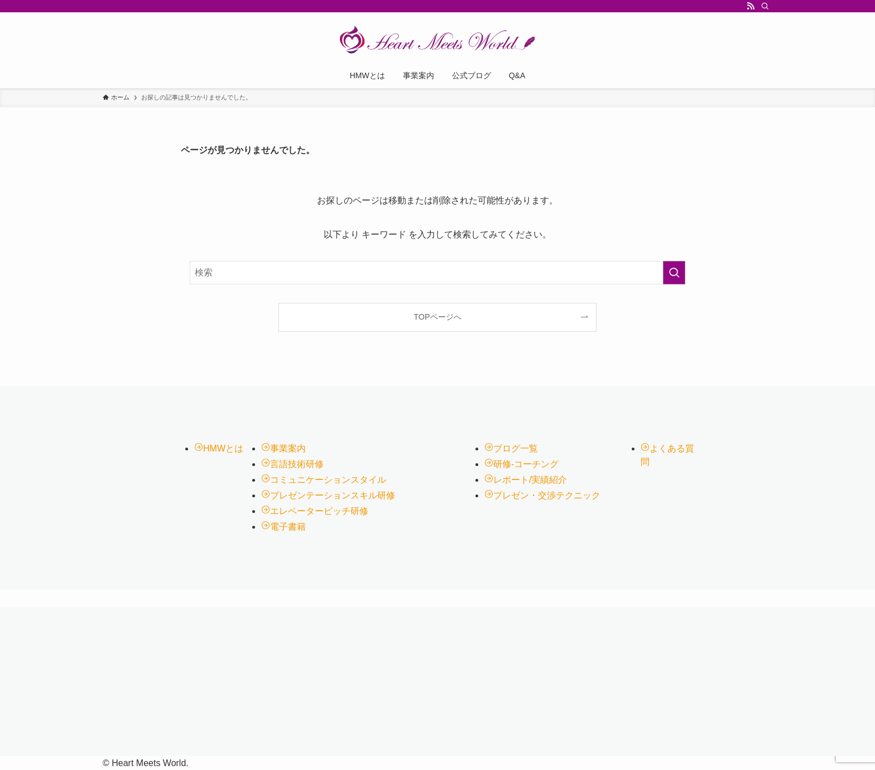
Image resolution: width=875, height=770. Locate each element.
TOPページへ (437, 316)
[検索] (765, 6)
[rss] (750, 6)
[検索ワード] (437, 272)
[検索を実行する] (674, 272)
